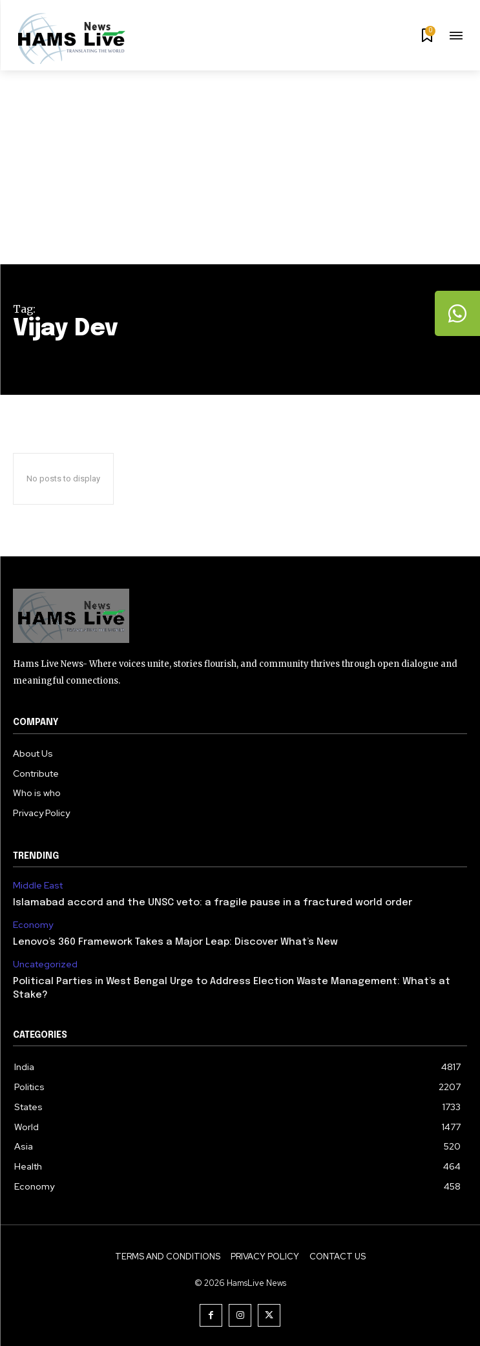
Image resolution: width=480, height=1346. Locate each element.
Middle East (38, 885)
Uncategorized (45, 964)
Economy (33, 925)
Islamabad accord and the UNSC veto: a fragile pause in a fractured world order (212, 903)
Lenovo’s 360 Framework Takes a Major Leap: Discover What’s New (175, 942)
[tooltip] (457, 313)
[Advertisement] (240, 167)
